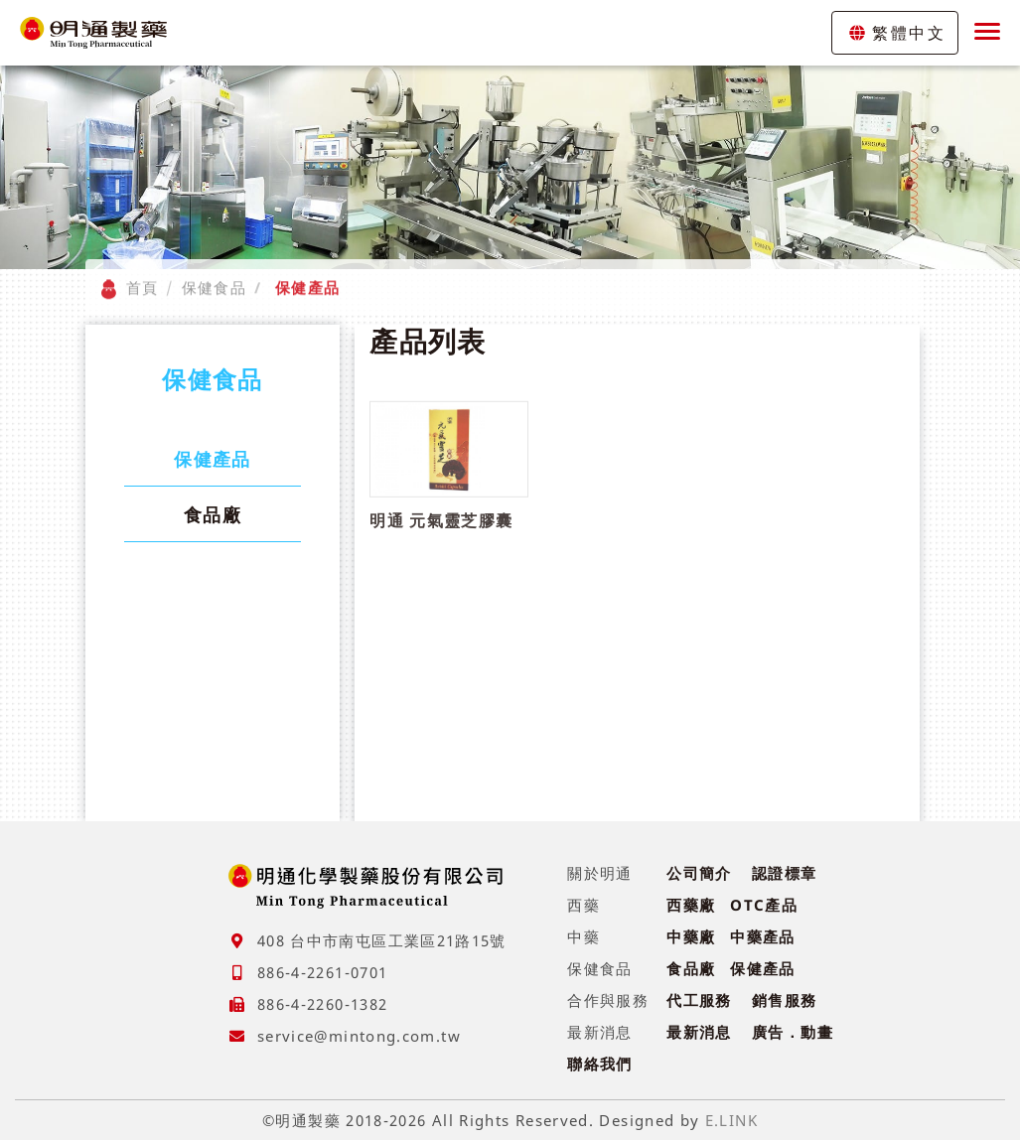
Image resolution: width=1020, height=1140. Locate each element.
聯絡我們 (599, 1063)
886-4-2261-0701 (322, 972)
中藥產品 (762, 936)
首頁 (142, 277)
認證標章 (784, 873)
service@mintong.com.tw (359, 1036)
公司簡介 (698, 873)
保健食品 (214, 277)
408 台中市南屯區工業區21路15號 (382, 940)
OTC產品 (764, 905)
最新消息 (698, 1032)
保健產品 (212, 458)
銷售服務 (784, 1000)
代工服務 (698, 1000)
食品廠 (212, 513)
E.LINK (731, 1120)
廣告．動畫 (792, 1032)
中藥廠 (690, 936)
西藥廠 (690, 905)
